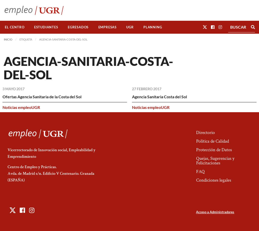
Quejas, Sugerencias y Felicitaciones (215, 161)
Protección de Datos (214, 150)
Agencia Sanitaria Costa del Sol (159, 96)
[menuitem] (14, 27)
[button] (205, 27)
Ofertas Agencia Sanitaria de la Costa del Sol (42, 96)
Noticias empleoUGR (21, 107)
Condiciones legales (213, 180)
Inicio (8, 39)
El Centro (14, 27)
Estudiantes (46, 27)
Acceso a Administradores (215, 212)
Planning (152, 27)
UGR (130, 27)
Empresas (107, 27)
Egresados (78, 27)
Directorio (205, 133)
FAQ (200, 172)
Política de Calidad (212, 141)
